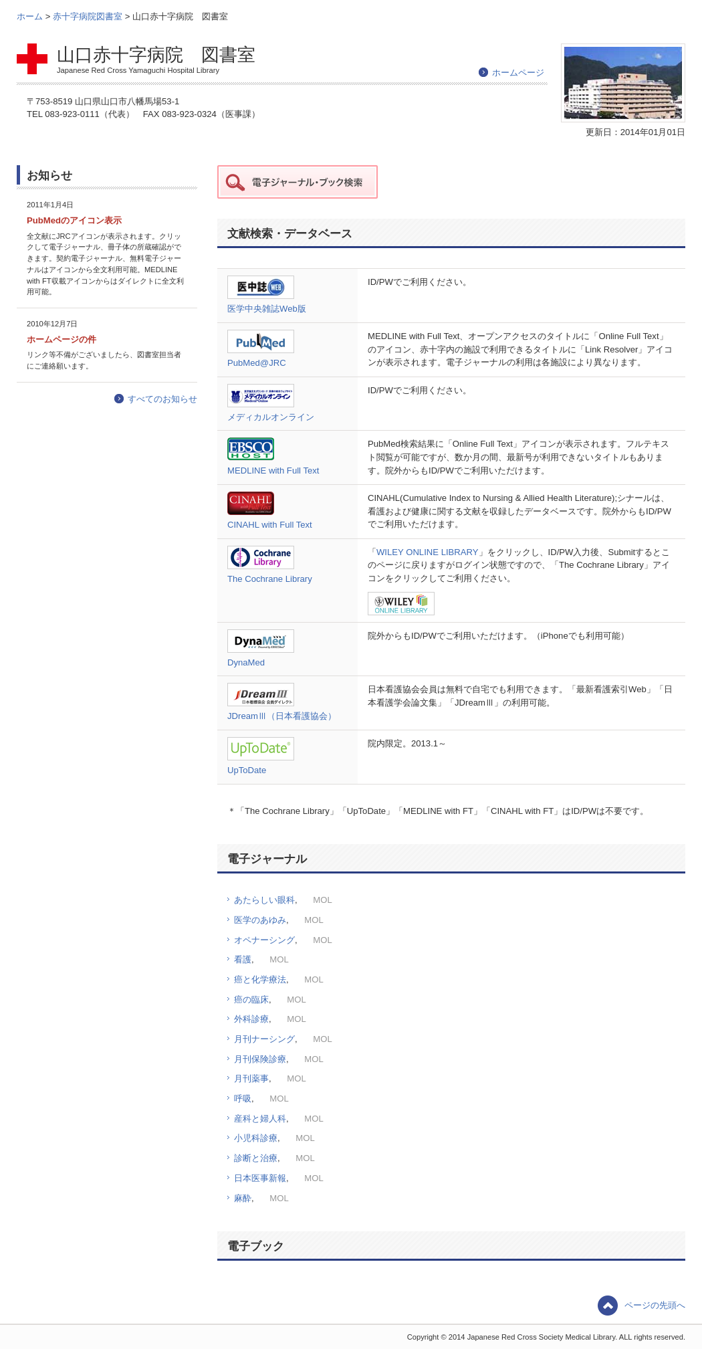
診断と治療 (255, 1158)
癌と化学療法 (260, 979)
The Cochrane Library (269, 579)
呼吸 (242, 1099)
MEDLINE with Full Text (273, 470)
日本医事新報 (260, 1178)
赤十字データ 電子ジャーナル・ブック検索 (297, 182)
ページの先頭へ (654, 1305)
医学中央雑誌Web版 (266, 309)
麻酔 (242, 1198)
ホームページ (518, 73)
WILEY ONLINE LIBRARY (427, 552)
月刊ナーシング (264, 1039)
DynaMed (246, 662)
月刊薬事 (251, 1078)
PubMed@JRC (256, 363)
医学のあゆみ (260, 920)
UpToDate (246, 770)
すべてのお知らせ (162, 399)
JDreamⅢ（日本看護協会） (281, 716)
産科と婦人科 (260, 1119)
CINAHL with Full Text (269, 525)
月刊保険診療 (260, 1059)
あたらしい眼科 (264, 900)
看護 (242, 959)
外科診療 (251, 1019)
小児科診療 (255, 1138)
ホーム (31, 16)
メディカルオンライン (270, 417)
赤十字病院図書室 (89, 16)
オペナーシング (264, 940)
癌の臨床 (251, 1000)
